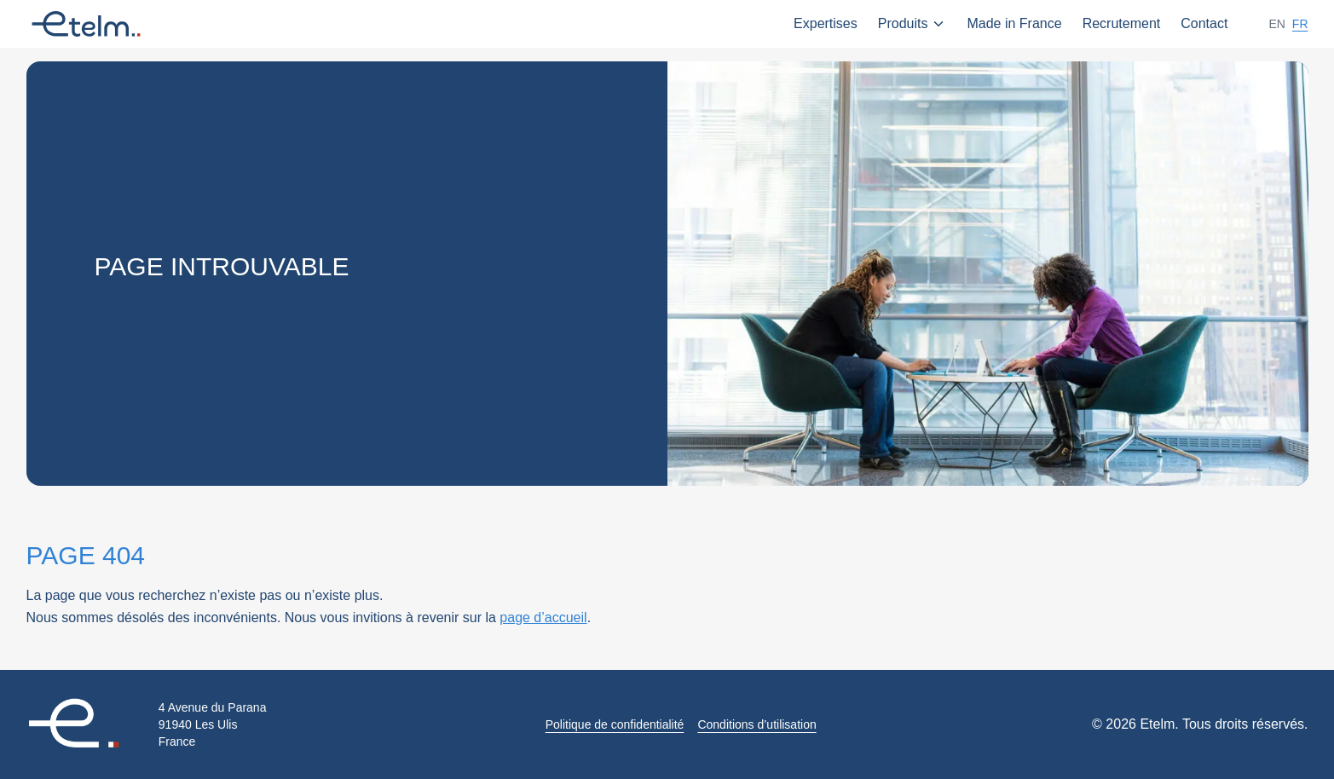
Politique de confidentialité (615, 724)
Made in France (1014, 23)
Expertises (826, 23)
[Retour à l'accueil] (85, 724)
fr (1300, 24)
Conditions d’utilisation (756, 724)
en (1276, 24)
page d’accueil (543, 617)
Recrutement (1122, 23)
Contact (1204, 23)
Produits (912, 24)
